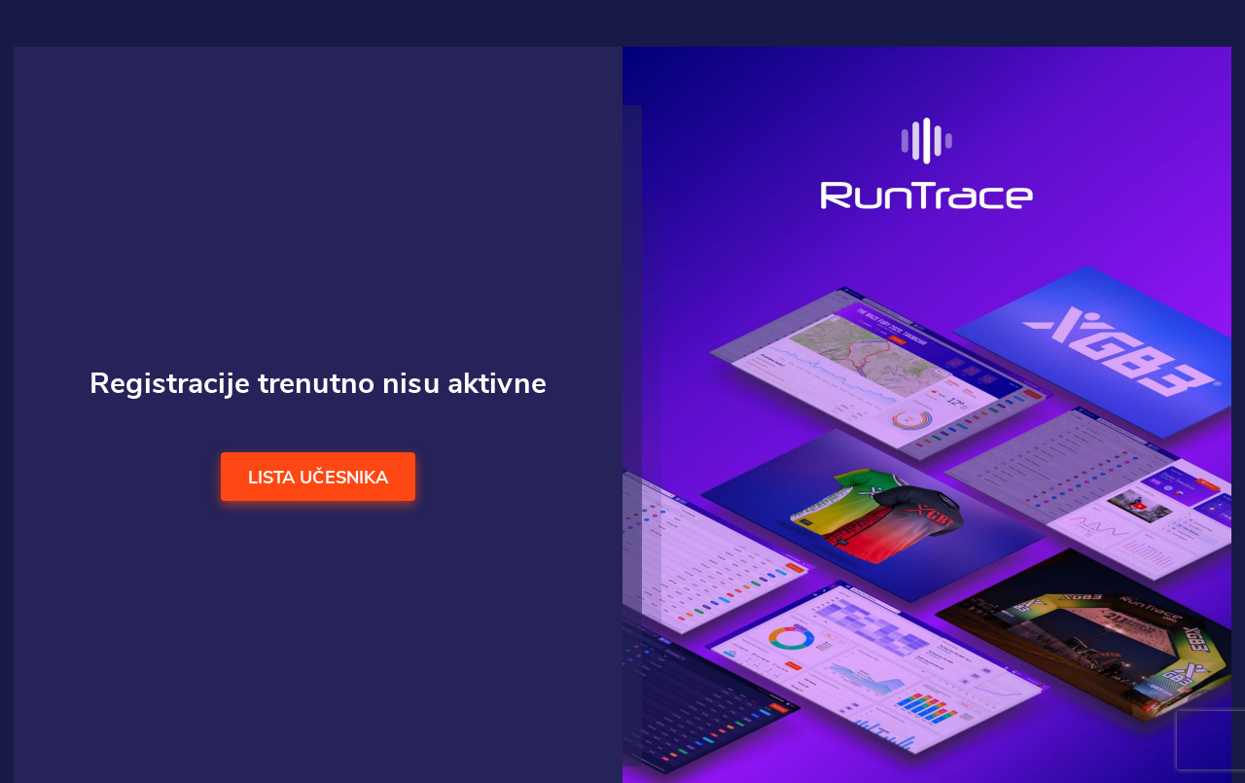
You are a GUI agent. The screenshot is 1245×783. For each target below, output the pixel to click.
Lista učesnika (318, 478)
